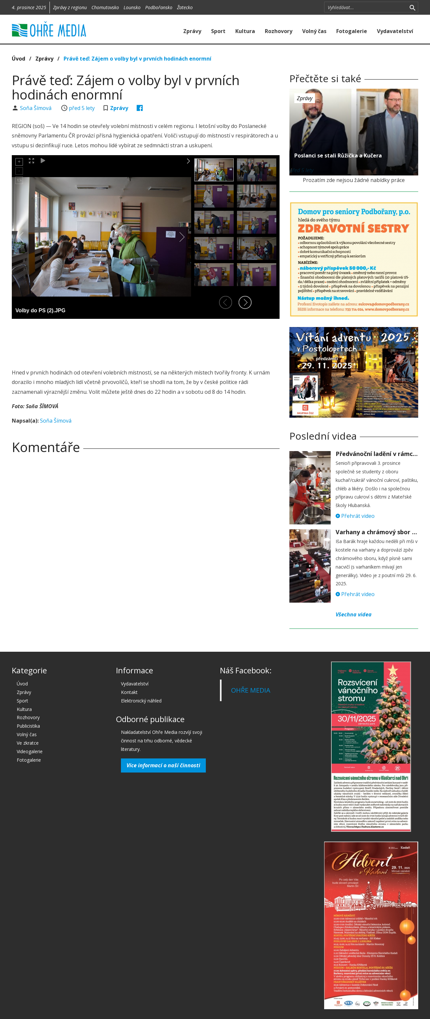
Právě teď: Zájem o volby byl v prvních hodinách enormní (137, 58)
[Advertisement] (145, 341)
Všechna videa (354, 614)
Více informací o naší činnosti (163, 765)
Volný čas (314, 31)
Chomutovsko (105, 7)
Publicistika (28, 726)
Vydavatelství (395, 31)
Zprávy (192, 31)
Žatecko (185, 7)
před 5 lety (82, 108)
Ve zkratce (28, 743)
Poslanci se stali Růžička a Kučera (338, 155)
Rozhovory (278, 31)
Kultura (245, 31)
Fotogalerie (351, 31)
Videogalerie (30, 751)
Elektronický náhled (141, 701)
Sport (218, 31)
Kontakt (129, 692)
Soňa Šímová (36, 108)
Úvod (18, 58)
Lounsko (132, 7)
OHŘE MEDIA (250, 690)
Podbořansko (158, 7)
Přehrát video (355, 515)
